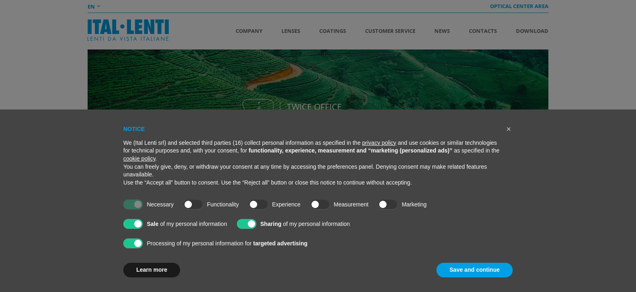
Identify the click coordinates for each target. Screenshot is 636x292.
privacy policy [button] (379, 143)
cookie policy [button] (139, 158)
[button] (508, 128)
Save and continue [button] (474, 269)
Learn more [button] (151, 269)
